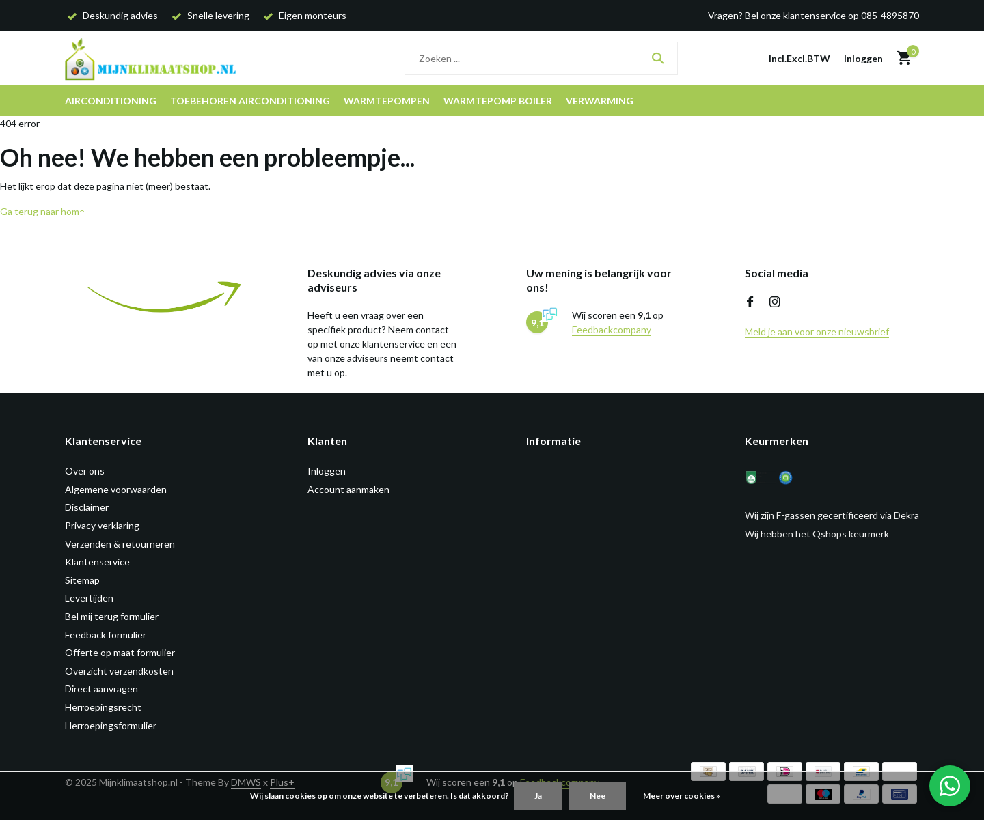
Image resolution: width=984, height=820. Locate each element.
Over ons (85, 471)
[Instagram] (774, 302)
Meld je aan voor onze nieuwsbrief (817, 331)
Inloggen (327, 471)
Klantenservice (97, 561)
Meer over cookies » (681, 796)
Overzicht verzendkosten (119, 671)
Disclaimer (87, 507)
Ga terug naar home (42, 211)
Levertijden (89, 598)
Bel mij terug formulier (112, 616)
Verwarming (599, 101)
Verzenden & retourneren (120, 544)
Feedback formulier (105, 634)
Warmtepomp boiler (497, 101)
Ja (538, 796)
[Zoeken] (541, 58)
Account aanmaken (349, 489)
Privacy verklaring (102, 525)
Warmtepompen (387, 101)
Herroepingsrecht (103, 707)
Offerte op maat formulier (120, 652)
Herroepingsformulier (110, 725)
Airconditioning (110, 101)
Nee (597, 796)
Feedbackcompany (611, 329)
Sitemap (82, 580)
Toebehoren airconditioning (250, 101)
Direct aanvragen (101, 688)
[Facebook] (750, 302)
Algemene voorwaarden (116, 489)
